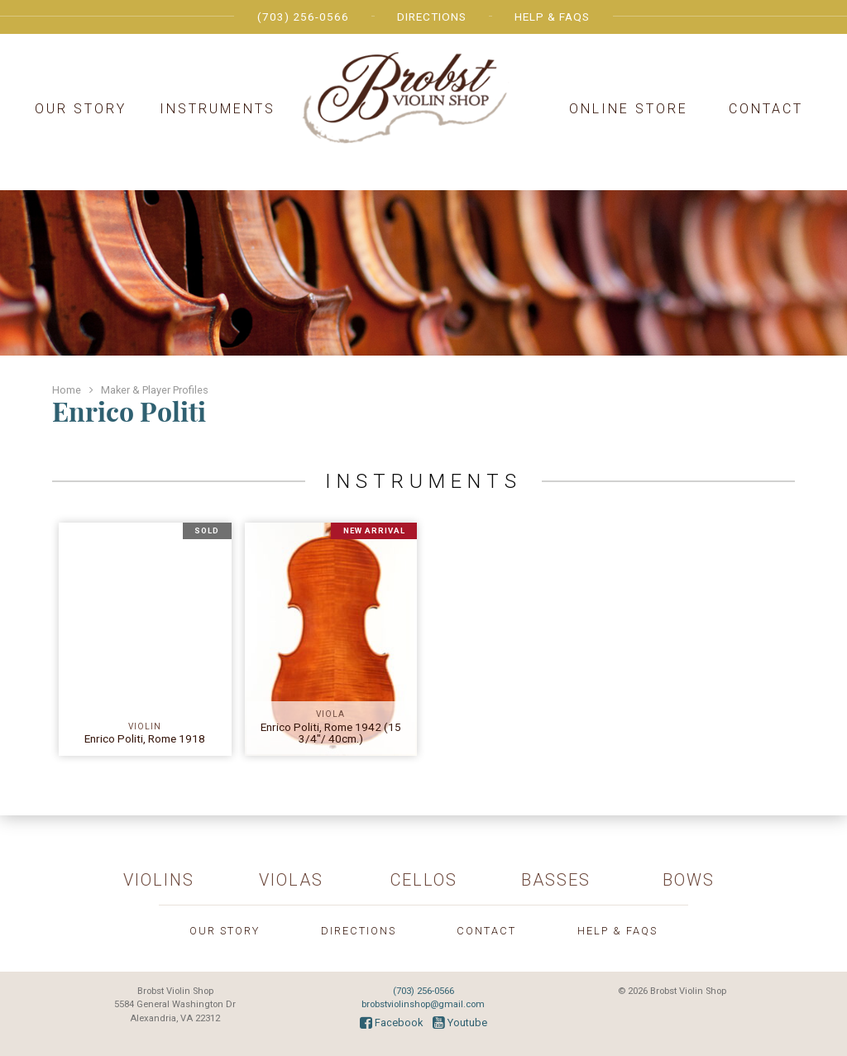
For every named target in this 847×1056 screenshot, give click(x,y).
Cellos (423, 880)
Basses (556, 880)
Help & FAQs (552, 16)
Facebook (391, 1022)
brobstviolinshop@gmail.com (423, 1004)
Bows (689, 880)
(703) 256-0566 (303, 16)
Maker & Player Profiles (154, 390)
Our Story (81, 109)
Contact (766, 109)
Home (66, 390)
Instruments (217, 109)
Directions (432, 16)
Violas (291, 880)
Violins (158, 880)
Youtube (460, 1022)
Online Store (628, 109)
